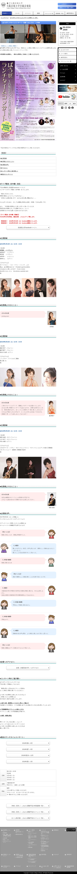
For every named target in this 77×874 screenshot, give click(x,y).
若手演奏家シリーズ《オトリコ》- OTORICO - (45, 842)
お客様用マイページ (67, 4)
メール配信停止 (57, 867)
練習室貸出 (70, 13)
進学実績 (43, 854)
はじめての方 (65, 49)
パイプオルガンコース (32, 845)
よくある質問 (64, 69)
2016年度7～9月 (27, 749)
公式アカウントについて (7, 842)
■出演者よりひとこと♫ (7, 161)
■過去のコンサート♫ (7, 174)
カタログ (62, 80)
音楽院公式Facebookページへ (27, 227)
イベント (28, 13)
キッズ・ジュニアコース (32, 834)
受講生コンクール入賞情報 (19, 855)
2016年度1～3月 (27, 761)
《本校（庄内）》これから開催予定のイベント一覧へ (27, 812)
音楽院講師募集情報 (70, 867)
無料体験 (30, 847)
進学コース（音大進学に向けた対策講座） (32, 837)
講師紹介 (56, 830)
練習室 (17, 830)
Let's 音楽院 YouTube (31, 843)
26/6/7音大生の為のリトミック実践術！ (45, 832)
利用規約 (5, 832)
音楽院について (6, 831)
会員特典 (62, 76)
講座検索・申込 (60, 13)
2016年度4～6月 (27, 743)
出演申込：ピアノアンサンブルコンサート (45, 839)
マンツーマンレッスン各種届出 (32, 859)
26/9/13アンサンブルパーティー (45, 836)
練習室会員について (20, 832)
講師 (38, 13)
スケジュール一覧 (49, 13)
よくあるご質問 (45, 867)
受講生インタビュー (6, 855)
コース (17, 13)
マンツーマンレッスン (32, 840)
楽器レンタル (6, 839)
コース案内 (64, 53)
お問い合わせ (64, 65)
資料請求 (69, 854)
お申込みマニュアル (6, 867)
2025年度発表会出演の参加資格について (45, 846)
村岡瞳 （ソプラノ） (6, 250)
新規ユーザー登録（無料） (67, 7)
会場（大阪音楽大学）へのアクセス (27, 668)
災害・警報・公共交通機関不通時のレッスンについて (7, 835)
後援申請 (43, 850)
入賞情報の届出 (19, 857)
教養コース (30, 831)
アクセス (62, 73)
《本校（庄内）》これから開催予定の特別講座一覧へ (27, 806)
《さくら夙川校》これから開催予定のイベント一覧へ (27, 818)
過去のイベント (44, 849)
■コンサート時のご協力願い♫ (9, 171)
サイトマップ (32, 866)
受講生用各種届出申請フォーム (32, 855)
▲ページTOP (71, 829)
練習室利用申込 (19, 834)
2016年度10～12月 (27, 755)
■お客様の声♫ (5, 164)
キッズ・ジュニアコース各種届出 (32, 862)
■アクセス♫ (4, 168)
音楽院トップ (7, 13)
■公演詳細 (4, 158)
